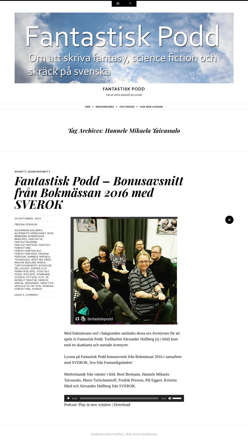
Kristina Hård (41, 259)
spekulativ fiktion (28, 286)
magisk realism (25, 262)
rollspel (29, 274)
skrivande (32, 283)
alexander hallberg (29, 230)
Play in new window (94, 404)
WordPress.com (149, 434)
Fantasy (44, 245)
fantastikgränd (26, 242)
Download (122, 404)
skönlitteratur (26, 280)
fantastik (36, 239)
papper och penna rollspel (31, 270)
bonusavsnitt (39, 171)
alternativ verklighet (30, 233)
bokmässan (36, 236)
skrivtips (47, 283)
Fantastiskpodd (26, 245)
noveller (45, 265)
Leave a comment (27, 294)
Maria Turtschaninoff (30, 264)
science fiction (26, 277)
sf (47, 277)
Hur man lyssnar (151, 106)
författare (23, 248)
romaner (43, 274)
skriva (19, 283)
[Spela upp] (68, 398)
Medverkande (105, 106)
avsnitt (21, 171)
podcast (43, 271)
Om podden (127, 106)
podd (18, 274)
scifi (41, 277)
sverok (37, 289)
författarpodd (26, 253)
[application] (124, 398)
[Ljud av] (170, 398)
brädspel (21, 239)
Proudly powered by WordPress (107, 434)
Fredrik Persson (26, 224)
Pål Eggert (22, 268)
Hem (87, 106)
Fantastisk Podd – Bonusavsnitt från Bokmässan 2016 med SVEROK (99, 192)
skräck (43, 280)
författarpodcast (28, 250)
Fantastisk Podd (124, 88)
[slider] (119, 398)
